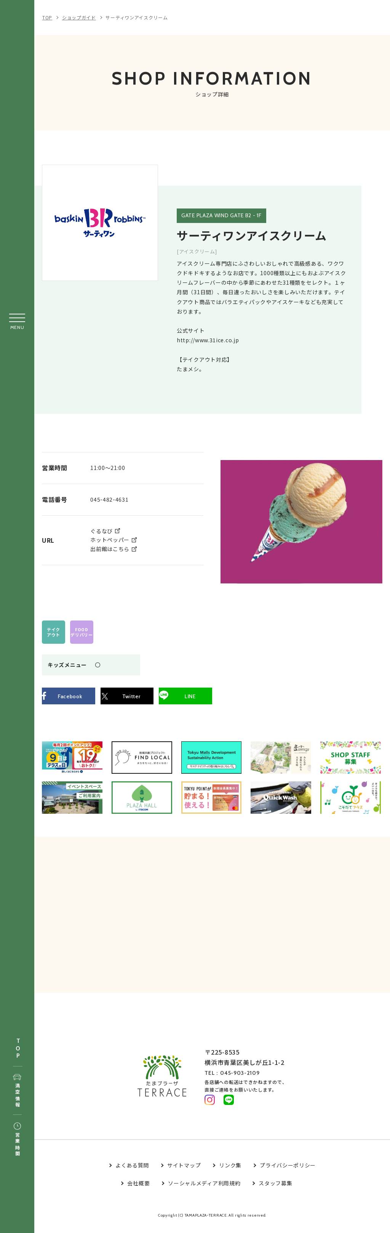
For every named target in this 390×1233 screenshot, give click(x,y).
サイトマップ (184, 1172)
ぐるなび (101, 530)
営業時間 (17, 1140)
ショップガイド (79, 17)
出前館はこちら (109, 548)
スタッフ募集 (275, 1190)
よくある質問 (132, 1172)
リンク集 (230, 1172)
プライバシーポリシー (288, 1172)
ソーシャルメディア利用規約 (204, 1190)
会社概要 (138, 1190)
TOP (17, 1048)
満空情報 (17, 1091)
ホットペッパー (109, 539)
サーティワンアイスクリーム (136, 17)
